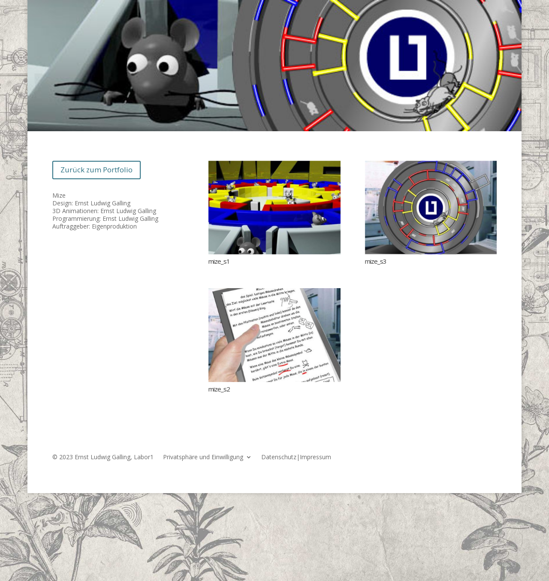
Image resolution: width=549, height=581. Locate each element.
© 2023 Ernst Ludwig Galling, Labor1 (103, 457)
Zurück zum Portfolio (96, 170)
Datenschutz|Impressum (296, 457)
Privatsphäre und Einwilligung (203, 457)
